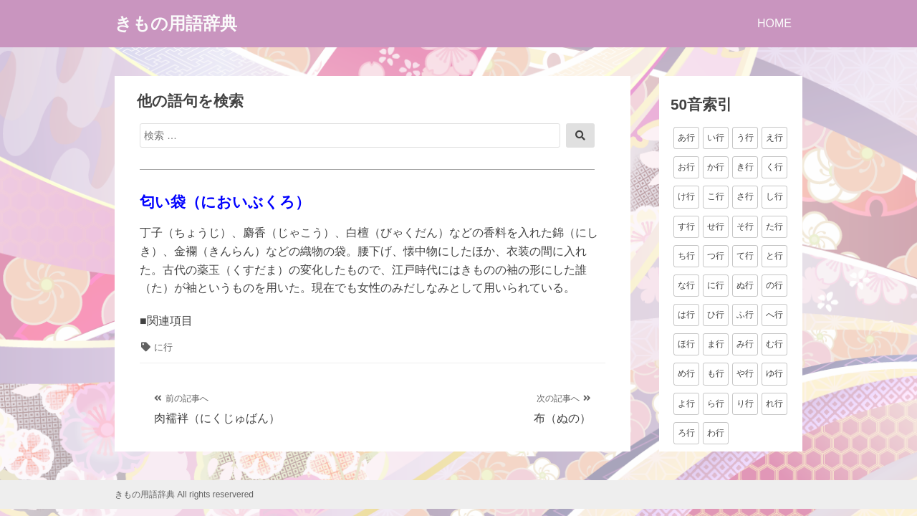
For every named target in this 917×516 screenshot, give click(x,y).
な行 (686, 285)
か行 (715, 167)
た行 (774, 226)
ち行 (686, 256)
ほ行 (686, 344)
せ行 (715, 226)
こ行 (715, 196)
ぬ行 (745, 285)
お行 (686, 167)
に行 (163, 347)
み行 (745, 344)
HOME (774, 23)
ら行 (715, 403)
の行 (774, 285)
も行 (715, 373)
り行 (745, 403)
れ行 (774, 403)
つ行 (715, 256)
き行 (745, 167)
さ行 (745, 196)
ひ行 (715, 315)
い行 (715, 138)
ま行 (715, 344)
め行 (686, 373)
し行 (774, 196)
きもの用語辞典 (176, 23)
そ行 (745, 226)
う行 (745, 138)
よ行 (686, 403)
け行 (686, 196)
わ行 (715, 433)
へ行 (774, 315)
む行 (774, 344)
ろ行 (686, 433)
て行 (745, 256)
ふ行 (745, 315)
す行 (686, 226)
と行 (774, 256)
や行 (745, 373)
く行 (774, 167)
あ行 (686, 138)
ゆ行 (774, 373)
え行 (774, 138)
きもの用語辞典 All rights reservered (184, 494)
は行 (686, 315)
